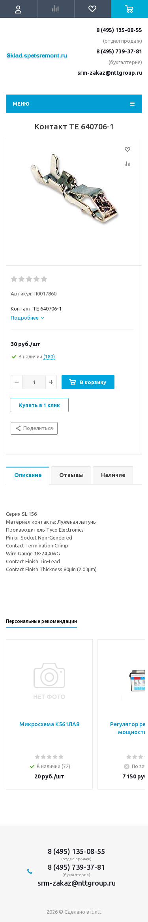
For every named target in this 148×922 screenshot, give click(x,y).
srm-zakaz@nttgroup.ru (109, 73)
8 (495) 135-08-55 (119, 30)
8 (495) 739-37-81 (119, 51)
